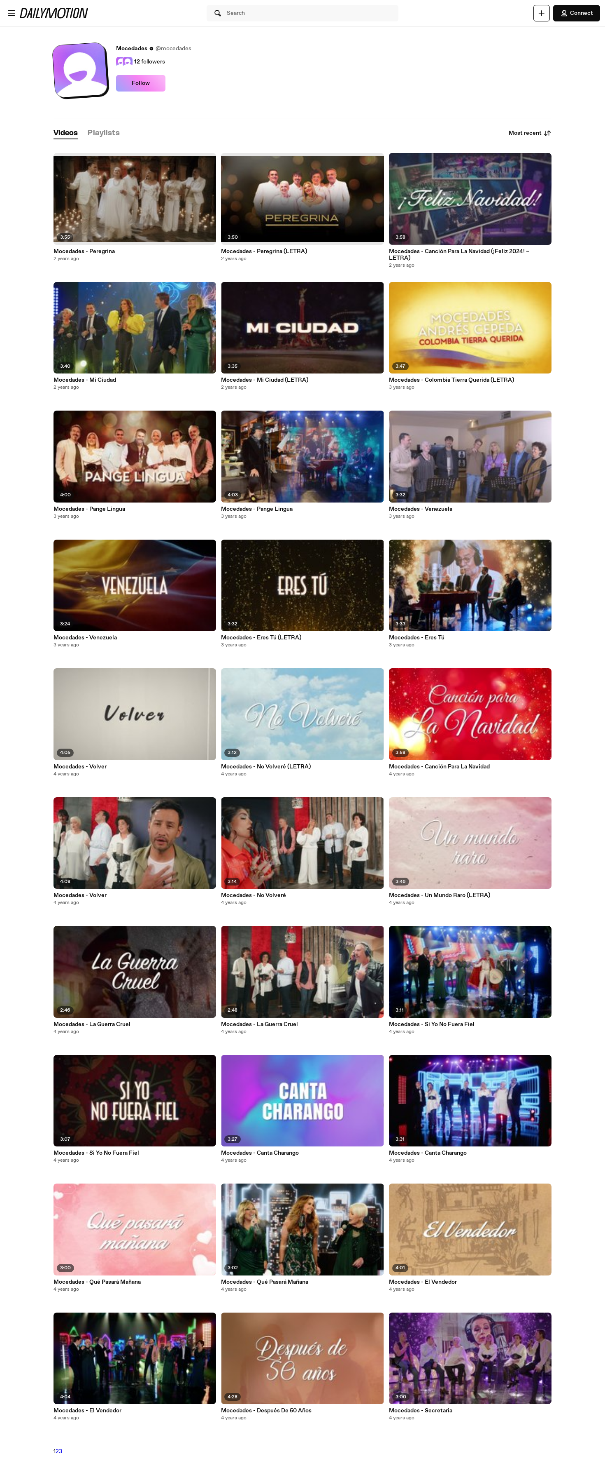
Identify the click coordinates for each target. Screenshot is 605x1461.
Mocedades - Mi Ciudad (85, 380)
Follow (141, 83)
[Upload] (541, 13)
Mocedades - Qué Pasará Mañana (97, 1282)
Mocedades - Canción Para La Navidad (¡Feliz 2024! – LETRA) (459, 254)
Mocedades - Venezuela (85, 637)
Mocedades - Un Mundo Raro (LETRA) (439, 895)
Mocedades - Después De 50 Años (266, 1410)
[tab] (66, 133)
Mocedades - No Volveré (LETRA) (266, 766)
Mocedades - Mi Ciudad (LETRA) (264, 380)
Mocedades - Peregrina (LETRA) (264, 251)
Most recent (530, 133)
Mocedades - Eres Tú (416, 637)
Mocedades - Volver (80, 766)
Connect (576, 13)
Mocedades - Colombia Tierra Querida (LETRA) (451, 380)
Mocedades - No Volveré (253, 895)
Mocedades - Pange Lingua (89, 509)
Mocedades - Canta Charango (260, 1153)
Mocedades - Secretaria (420, 1410)
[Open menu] (11, 13)
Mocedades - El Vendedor (87, 1410)
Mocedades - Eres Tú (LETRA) (261, 637)
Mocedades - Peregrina (84, 251)
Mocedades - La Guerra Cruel (92, 1024)
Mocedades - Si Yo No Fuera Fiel (96, 1153)
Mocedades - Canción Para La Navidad (439, 766)
